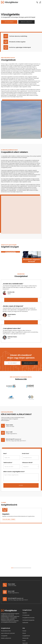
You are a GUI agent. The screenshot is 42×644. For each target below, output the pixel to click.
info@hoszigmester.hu (11, 433)
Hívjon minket (9, 22)
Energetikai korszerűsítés (28, 599)
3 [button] (16, 549)
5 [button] (21, 549)
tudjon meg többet (8, 519)
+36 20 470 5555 (10, 426)
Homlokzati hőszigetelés (28, 601)
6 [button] (23, 549)
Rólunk (24, 615)
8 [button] (28, 549)
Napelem (5, 514)
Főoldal (24, 612)
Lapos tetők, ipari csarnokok (8, 615)
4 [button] (19, 549)
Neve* (5, 453)
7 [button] (25, 549)
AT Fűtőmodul (26, 597)
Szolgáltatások (26, 617)
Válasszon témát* (27, 462)
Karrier (24, 622)
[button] (10, 252)
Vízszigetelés (4, 617)
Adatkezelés (3, 634)
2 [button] (14, 549)
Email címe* (25, 453)
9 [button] (30, 549)
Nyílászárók (25, 604)
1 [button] (12, 549)
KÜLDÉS (21, 485)
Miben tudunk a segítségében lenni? (14, 471)
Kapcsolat (25, 624)
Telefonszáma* (7, 462)
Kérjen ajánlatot (26, 22)
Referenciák (25, 619)
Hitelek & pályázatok (6, 619)
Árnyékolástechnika (6, 612)
